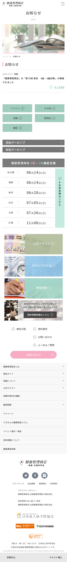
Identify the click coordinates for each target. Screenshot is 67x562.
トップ (5, 56)
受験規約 (42, 483)
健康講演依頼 (9, 448)
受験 (15, 118)
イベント (15, 108)
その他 (47, 108)
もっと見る (59, 87)
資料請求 (42, 329)
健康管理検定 (23, 494)
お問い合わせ (45, 337)
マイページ (8, 413)
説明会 (47, 118)
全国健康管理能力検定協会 (41, 494)
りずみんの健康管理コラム (15, 422)
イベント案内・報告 (12, 431)
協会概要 (31, 483)
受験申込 (11, 557)
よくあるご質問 (46, 345)
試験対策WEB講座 (11, 395)
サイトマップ (18, 483)
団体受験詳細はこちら (38, 314)
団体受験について (11, 440)
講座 (15, 127)
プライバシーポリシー (27, 490)
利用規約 (53, 483)
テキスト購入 (55, 557)
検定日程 (21, 329)
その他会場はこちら (60, 193)
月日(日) (36, 173)
